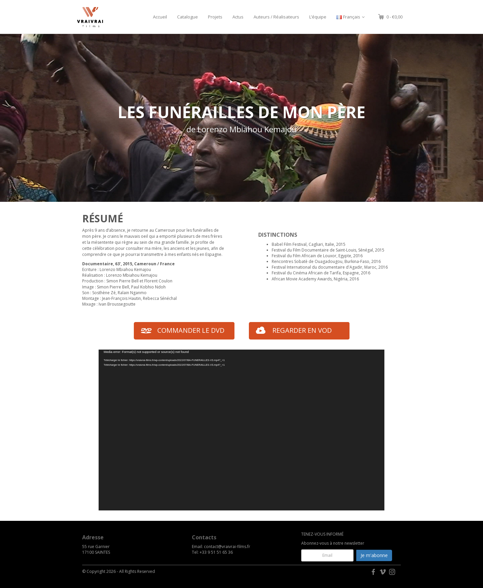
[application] (241, 430)
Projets (215, 17)
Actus (238, 17)
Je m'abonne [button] (374, 555)
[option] (241, 118)
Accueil (160, 17)
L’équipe (317, 17)
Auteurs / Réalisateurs (276, 17)
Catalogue (187, 17)
